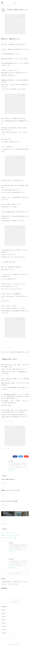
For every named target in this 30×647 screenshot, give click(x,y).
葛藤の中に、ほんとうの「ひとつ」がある (10, 490)
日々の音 (15, 584)
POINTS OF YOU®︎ (17, 581)
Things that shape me (6, 581)
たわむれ (25, 581)
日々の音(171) (8, 448)
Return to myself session (15, 573)
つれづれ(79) (3, 448)
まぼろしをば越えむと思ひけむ (8, 479)
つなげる (10, 584)
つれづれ (4, 584)
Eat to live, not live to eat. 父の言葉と (9, 501)
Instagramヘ (15, 601)
